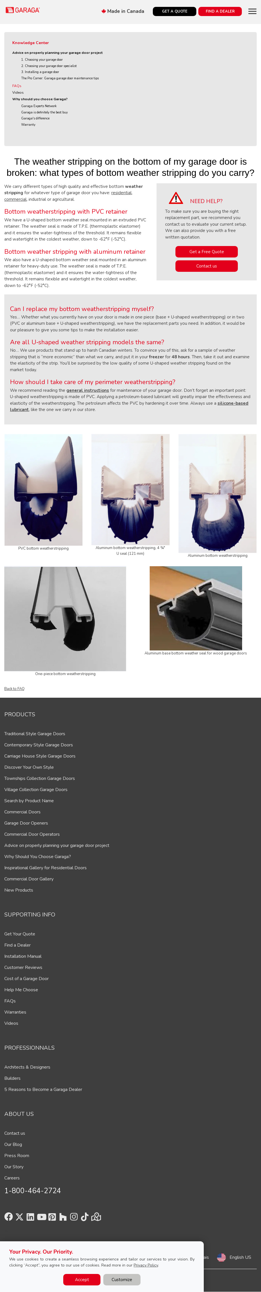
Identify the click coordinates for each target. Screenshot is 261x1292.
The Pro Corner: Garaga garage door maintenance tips (60, 78)
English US (240, 1257)
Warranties (15, 1012)
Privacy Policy (146, 1265)
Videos (18, 92)
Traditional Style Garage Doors (34, 734)
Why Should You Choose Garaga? (37, 857)
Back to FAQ (14, 688)
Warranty (28, 125)
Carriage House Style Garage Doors (40, 756)
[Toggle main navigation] (252, 11)
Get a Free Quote (206, 252)
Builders (12, 1078)
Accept (82, 1280)
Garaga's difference (35, 118)
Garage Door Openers (26, 823)
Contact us (206, 266)
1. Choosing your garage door (42, 60)
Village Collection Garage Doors (36, 789)
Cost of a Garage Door (26, 979)
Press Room (16, 1156)
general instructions (87, 390)
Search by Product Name (29, 801)
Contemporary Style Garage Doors (38, 745)
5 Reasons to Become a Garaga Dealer (43, 1089)
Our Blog (13, 1144)
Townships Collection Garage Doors (39, 778)
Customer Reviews (23, 967)
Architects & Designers (27, 1067)
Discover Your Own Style (29, 767)
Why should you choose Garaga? (40, 99)
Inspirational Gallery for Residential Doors (45, 868)
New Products (18, 890)
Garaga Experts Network (39, 106)
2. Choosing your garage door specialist (49, 66)
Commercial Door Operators (32, 834)
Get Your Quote (19, 934)
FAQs (16, 86)
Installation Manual (22, 956)
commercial (15, 199)
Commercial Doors (22, 812)
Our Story (13, 1167)
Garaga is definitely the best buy (44, 112)
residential (121, 193)
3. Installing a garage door (40, 72)
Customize (122, 1280)
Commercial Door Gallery (29, 879)
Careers (12, 1178)
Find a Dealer (17, 945)
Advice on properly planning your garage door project (57, 52)
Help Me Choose (21, 990)
